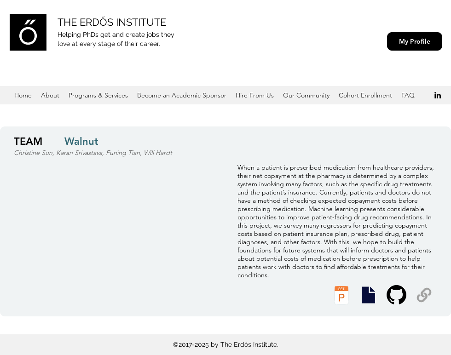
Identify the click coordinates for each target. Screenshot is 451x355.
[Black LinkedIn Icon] (437, 95)
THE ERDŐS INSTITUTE (112, 22)
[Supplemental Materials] (424, 295)
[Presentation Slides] (368, 295)
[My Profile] (414, 41)
